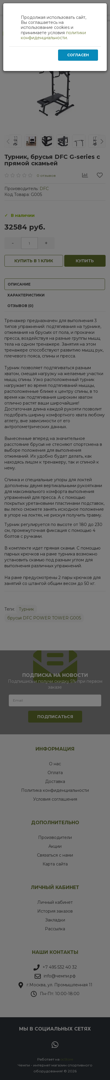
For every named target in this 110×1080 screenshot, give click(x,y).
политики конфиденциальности (53, 35)
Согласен (78, 55)
